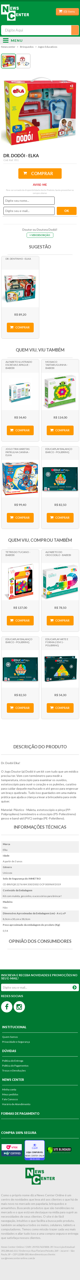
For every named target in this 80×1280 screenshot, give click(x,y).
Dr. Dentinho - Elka (18, 258)
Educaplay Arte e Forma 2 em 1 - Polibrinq (56, 642)
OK (74, 986)
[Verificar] (59, 1150)
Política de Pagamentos (15, 1065)
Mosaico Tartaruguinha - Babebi (56, 365)
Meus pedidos (10, 1094)
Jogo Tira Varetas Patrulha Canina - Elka (17, 452)
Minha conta (9, 1089)
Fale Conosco (10, 1099)
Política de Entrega (12, 1060)
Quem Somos (10, 1036)
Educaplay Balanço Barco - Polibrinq (58, 450)
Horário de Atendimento (16, 1104)
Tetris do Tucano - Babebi (18, 553)
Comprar (42, 173)
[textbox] (40, 30)
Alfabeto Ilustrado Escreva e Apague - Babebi (19, 365)
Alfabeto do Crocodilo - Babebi (58, 553)
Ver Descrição (40, 235)
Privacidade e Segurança (16, 1041)
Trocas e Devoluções (14, 1070)
